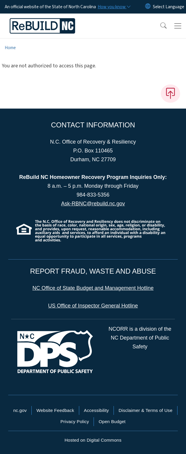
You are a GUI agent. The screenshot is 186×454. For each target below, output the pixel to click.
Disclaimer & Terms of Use (146, 410)
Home (10, 47)
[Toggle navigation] (178, 26)
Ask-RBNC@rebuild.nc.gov (93, 204)
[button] (160, 26)
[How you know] (114, 6)
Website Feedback (55, 410)
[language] (168, 6)
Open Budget (112, 421)
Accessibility (96, 410)
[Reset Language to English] (148, 6)
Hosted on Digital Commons (93, 440)
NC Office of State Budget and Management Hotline (93, 288)
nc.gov (20, 410)
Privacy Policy (74, 421)
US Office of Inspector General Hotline (93, 306)
